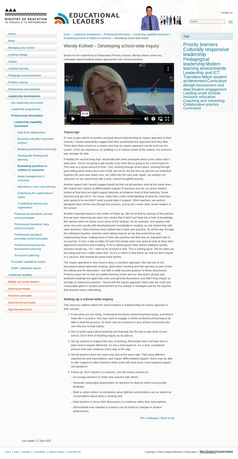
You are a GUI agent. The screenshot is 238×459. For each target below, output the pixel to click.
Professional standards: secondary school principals (31, 236)
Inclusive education (199, 97)
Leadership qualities (20, 274)
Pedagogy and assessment (24, 75)
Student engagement (209, 89)
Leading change (17, 54)
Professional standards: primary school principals (33, 215)
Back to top (167, 418)
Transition (192, 77)
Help (16, 452)
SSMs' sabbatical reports (26, 268)
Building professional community (37, 149)
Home (11, 33)
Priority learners (200, 44)
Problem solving (17, 82)
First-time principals (20, 295)
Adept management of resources (31, 178)
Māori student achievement (205, 79)
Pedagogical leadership (196, 61)
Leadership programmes (25, 109)
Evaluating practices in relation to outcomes (32, 167)
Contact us (227, 12)
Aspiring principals (19, 288)
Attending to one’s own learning (36, 186)
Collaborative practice (201, 104)
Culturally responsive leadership (206, 52)
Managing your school (21, 47)
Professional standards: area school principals (31, 226)
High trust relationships (31, 132)
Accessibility (39, 452)
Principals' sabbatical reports (28, 261)
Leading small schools (201, 93)
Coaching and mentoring (204, 101)
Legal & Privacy (56, 452)
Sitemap (26, 452)
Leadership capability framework (28, 123)
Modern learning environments (204, 66)
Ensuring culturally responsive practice (36, 140)
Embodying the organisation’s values (35, 195)
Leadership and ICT (201, 72)
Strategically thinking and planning (33, 157)
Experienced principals (22, 302)
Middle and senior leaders (23, 281)
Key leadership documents (27, 102)
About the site (74, 452)
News (11, 40)
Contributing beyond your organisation (33, 205)
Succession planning (26, 255)
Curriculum (192, 108)
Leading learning (18, 68)
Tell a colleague (149, 418)
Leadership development (24, 96)
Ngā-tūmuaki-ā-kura (20, 309)
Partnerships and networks (24, 89)
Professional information (27, 115)
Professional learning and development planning (29, 246)
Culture (12, 61)
